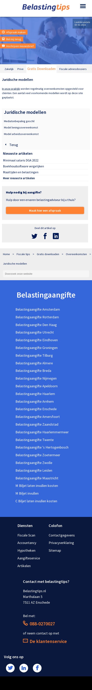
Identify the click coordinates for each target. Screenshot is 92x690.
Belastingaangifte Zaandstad (36, 424)
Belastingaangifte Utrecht (34, 332)
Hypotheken (26, 550)
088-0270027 (39, 624)
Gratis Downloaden (41, 68)
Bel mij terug (11, 39)
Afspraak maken (14, 32)
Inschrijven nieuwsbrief (18, 46)
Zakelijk (9, 69)
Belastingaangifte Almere (34, 363)
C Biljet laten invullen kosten (36, 501)
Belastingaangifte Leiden (33, 470)
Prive (20, 69)
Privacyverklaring (61, 542)
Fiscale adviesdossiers (73, 69)
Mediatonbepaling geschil (19, 121)
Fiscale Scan (26, 535)
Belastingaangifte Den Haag (36, 324)
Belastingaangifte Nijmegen (36, 378)
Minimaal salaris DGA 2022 (20, 160)
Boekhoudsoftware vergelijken (23, 166)
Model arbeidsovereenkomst (21, 134)
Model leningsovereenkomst (21, 127)
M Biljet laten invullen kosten (36, 485)
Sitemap (55, 550)
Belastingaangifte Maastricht (36, 478)
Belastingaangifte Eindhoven (36, 340)
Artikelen (24, 566)
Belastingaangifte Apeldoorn (36, 386)
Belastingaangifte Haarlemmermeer (42, 432)
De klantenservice (45, 641)
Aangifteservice (28, 558)
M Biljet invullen (27, 493)
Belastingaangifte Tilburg (34, 355)
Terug (11, 144)
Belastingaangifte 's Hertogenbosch (41, 447)
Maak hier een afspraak (45, 210)
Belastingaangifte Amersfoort (37, 416)
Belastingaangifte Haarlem (35, 393)
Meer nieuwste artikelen (19, 178)
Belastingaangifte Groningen (36, 347)
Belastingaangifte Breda (33, 370)
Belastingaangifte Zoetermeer (37, 455)
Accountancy (26, 542)
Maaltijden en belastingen (20, 172)
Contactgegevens (62, 535)
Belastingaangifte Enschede (36, 409)
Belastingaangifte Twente (34, 439)
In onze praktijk (11, 88)
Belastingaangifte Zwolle (33, 462)
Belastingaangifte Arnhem (34, 401)
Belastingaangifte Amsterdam (37, 309)
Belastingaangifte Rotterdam (37, 317)
